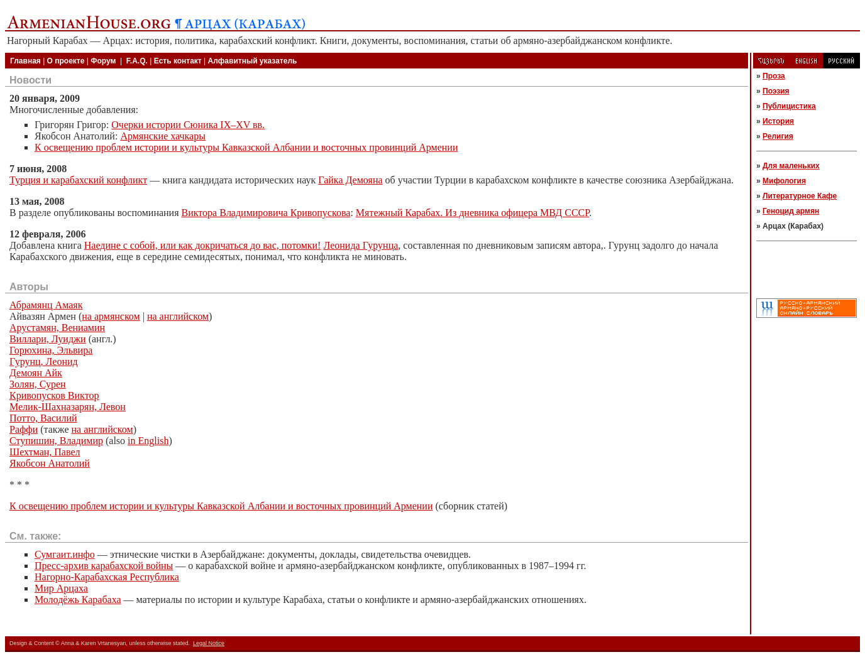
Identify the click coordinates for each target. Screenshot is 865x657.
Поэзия (776, 91)
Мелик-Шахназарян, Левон (67, 406)
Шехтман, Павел (44, 452)
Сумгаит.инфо (65, 554)
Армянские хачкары (163, 136)
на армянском (111, 316)
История (778, 121)
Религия (778, 136)
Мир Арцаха (61, 588)
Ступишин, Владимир (56, 440)
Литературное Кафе (800, 196)
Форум (103, 61)
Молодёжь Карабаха (78, 599)
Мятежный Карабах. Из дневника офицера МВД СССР (472, 212)
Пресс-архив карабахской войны (104, 565)
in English (148, 440)
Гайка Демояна (350, 180)
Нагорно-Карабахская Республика (107, 577)
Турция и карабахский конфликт (78, 180)
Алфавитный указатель (252, 61)
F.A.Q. (137, 61)
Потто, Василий (43, 418)
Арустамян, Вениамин (57, 327)
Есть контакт (178, 61)
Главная (25, 61)
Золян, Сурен (37, 384)
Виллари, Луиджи (47, 339)
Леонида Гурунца (360, 245)
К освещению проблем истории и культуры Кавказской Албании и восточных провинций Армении (246, 147)
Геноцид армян (791, 211)
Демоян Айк (35, 372)
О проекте (66, 61)
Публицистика (789, 106)
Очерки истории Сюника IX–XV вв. (188, 124)
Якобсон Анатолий (49, 463)
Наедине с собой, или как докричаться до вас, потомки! (202, 245)
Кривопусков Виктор (54, 395)
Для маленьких (791, 165)
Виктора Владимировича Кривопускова (266, 212)
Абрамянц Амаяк (45, 305)
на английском (178, 316)
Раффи (23, 429)
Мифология (784, 180)
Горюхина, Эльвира (50, 350)
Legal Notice (208, 643)
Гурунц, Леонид (43, 361)
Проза (774, 76)
